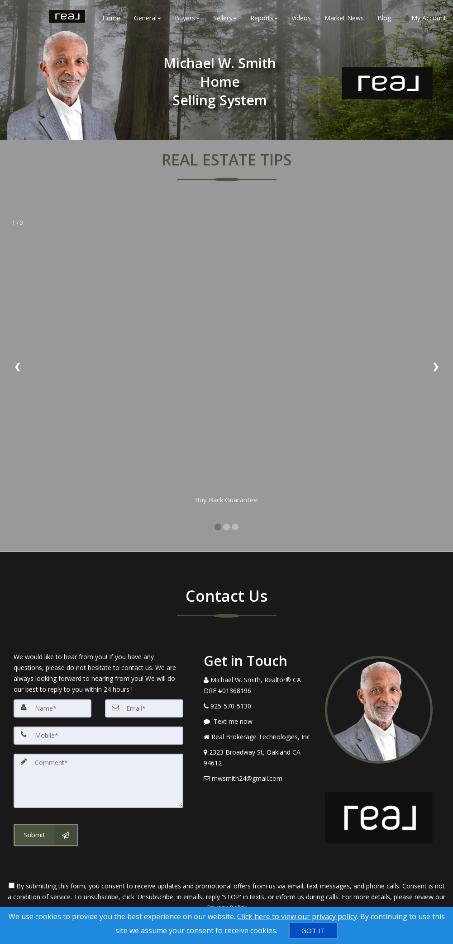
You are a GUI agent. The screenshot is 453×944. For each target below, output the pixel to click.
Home (111, 18)
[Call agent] (32, 18)
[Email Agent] (14, 18)
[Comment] (98, 781)
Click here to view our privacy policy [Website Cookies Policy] (297, 916)
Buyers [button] (187, 18)
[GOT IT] (313, 930)
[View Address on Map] (257, 758)
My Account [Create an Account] (425, 18)
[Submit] (46, 835)
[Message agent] (257, 721)
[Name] (52, 708)
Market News (344, 18)
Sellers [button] (225, 18)
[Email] (144, 708)
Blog (384, 18)
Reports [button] (264, 18)
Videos (301, 18)
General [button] (147, 18)
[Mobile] (98, 736)
